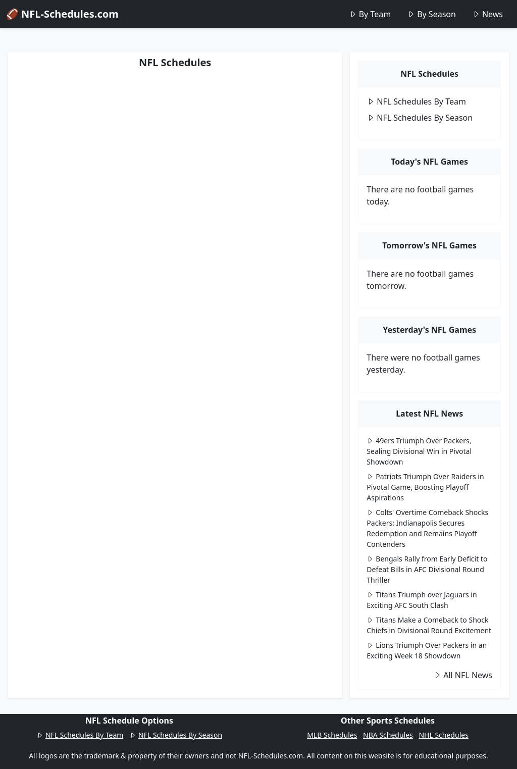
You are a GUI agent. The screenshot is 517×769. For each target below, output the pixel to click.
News (487, 14)
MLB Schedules (332, 735)
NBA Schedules (388, 735)
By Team (370, 14)
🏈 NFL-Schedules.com (62, 14)
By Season (431, 14)
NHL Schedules (443, 735)
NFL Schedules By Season (420, 117)
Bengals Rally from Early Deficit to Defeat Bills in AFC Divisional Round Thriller (427, 569)
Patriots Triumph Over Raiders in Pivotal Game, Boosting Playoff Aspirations (425, 487)
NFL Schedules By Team (416, 101)
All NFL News (462, 675)
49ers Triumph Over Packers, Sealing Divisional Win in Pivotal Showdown (419, 451)
